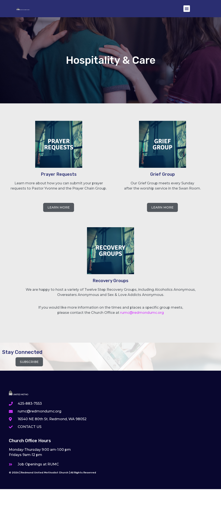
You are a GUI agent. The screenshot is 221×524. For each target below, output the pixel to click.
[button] (186, 8)
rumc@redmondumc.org (142, 313)
